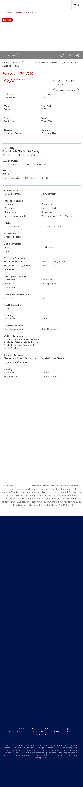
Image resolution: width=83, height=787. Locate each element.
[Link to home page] (5, 5)
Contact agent (11, 55)
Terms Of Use (26, 728)
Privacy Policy (53, 728)
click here (73, 498)
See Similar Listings (66, 91)
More (76, 4)
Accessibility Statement (28, 731)
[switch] (62, 55)
